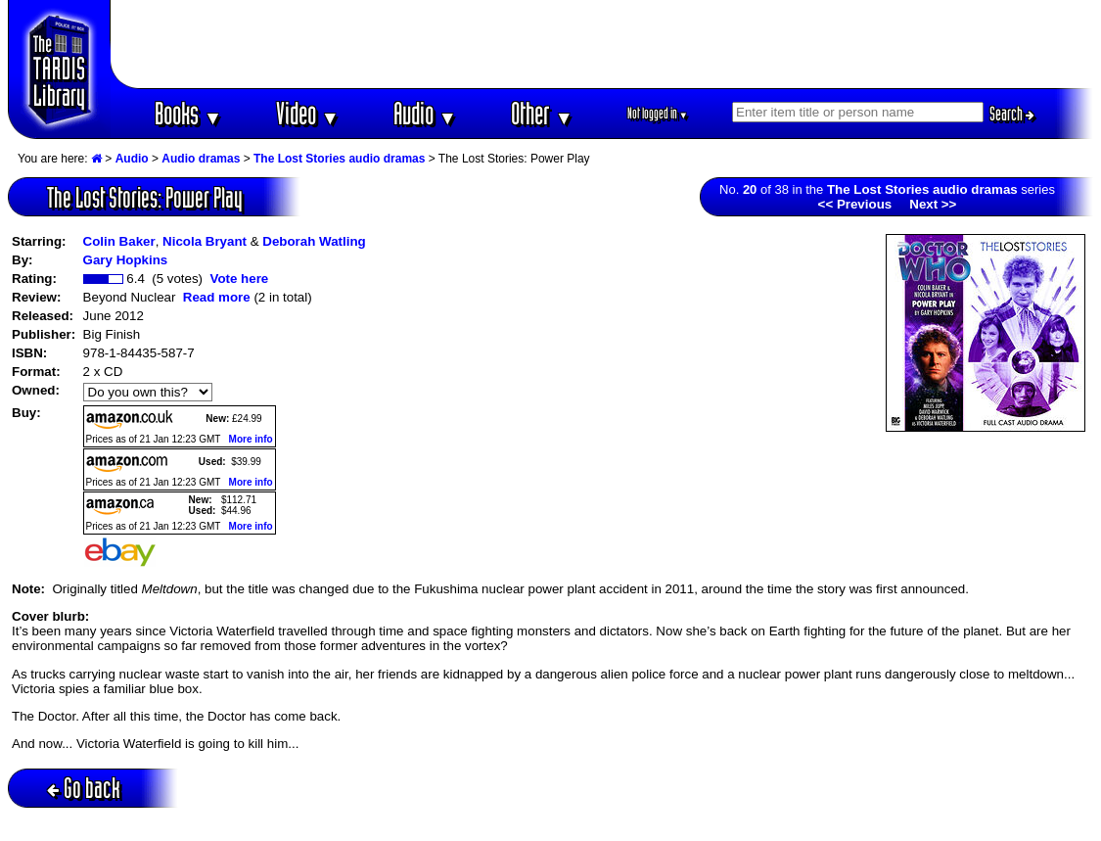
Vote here (238, 278)
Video (308, 113)
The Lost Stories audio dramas (339, 158)
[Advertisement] (602, 44)
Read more (217, 297)
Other (542, 113)
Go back (83, 787)
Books (188, 113)
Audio (425, 113)
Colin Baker (119, 241)
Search (1011, 113)
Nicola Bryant (204, 241)
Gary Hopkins (125, 260)
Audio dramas (200, 158)
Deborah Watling (313, 241)
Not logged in (658, 113)
